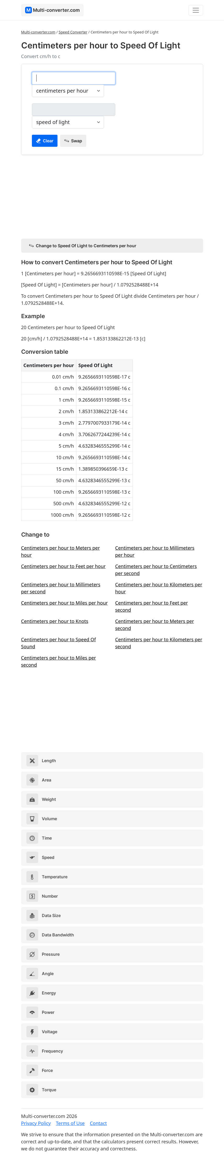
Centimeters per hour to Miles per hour (64, 603)
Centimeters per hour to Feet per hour (63, 566)
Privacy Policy (36, 1123)
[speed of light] (73, 109)
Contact (98, 1123)
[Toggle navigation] (195, 10)
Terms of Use (70, 1123)
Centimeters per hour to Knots (54, 621)
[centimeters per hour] (73, 78)
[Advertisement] (112, 195)
